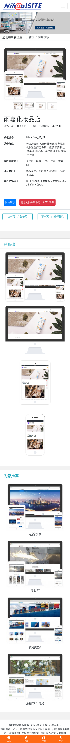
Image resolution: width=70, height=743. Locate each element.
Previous (8, 74)
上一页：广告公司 (17, 216)
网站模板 (43, 37)
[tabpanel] (35, 74)
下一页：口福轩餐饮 (52, 216)
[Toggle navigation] (63, 6)
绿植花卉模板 (35, 703)
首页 (31, 37)
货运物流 (35, 647)
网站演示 (10, 202)
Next (62, 74)
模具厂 (35, 590)
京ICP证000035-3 (51, 725)
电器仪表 (35, 534)
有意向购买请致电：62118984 (37, 202)
